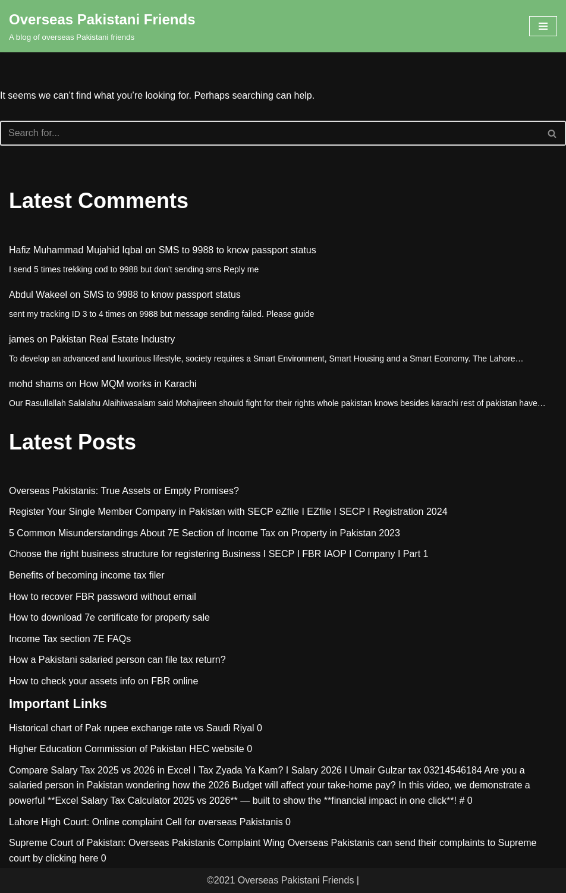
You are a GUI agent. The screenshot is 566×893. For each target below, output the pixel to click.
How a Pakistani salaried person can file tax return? (117, 660)
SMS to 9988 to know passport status (237, 250)
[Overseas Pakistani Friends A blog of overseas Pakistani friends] (102, 26)
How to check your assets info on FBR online (103, 681)
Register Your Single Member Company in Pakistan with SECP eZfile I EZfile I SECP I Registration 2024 (228, 512)
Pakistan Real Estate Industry (112, 339)
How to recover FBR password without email (102, 597)
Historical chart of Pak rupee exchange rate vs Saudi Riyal (131, 728)
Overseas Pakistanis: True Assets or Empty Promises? (124, 491)
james (21, 339)
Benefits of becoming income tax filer (86, 575)
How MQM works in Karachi (137, 384)
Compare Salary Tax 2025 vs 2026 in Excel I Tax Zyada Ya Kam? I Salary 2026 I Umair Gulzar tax (215, 770)
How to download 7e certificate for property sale (109, 617)
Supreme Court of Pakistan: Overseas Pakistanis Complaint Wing (147, 843)
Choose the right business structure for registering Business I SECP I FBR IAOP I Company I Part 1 (219, 554)
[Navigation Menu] (543, 26)
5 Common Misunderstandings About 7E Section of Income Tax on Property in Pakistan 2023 (204, 533)
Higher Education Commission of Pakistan (98, 749)
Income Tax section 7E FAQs (70, 639)
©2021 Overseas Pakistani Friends (280, 880)
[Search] (269, 133)
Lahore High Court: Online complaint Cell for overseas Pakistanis (146, 822)
